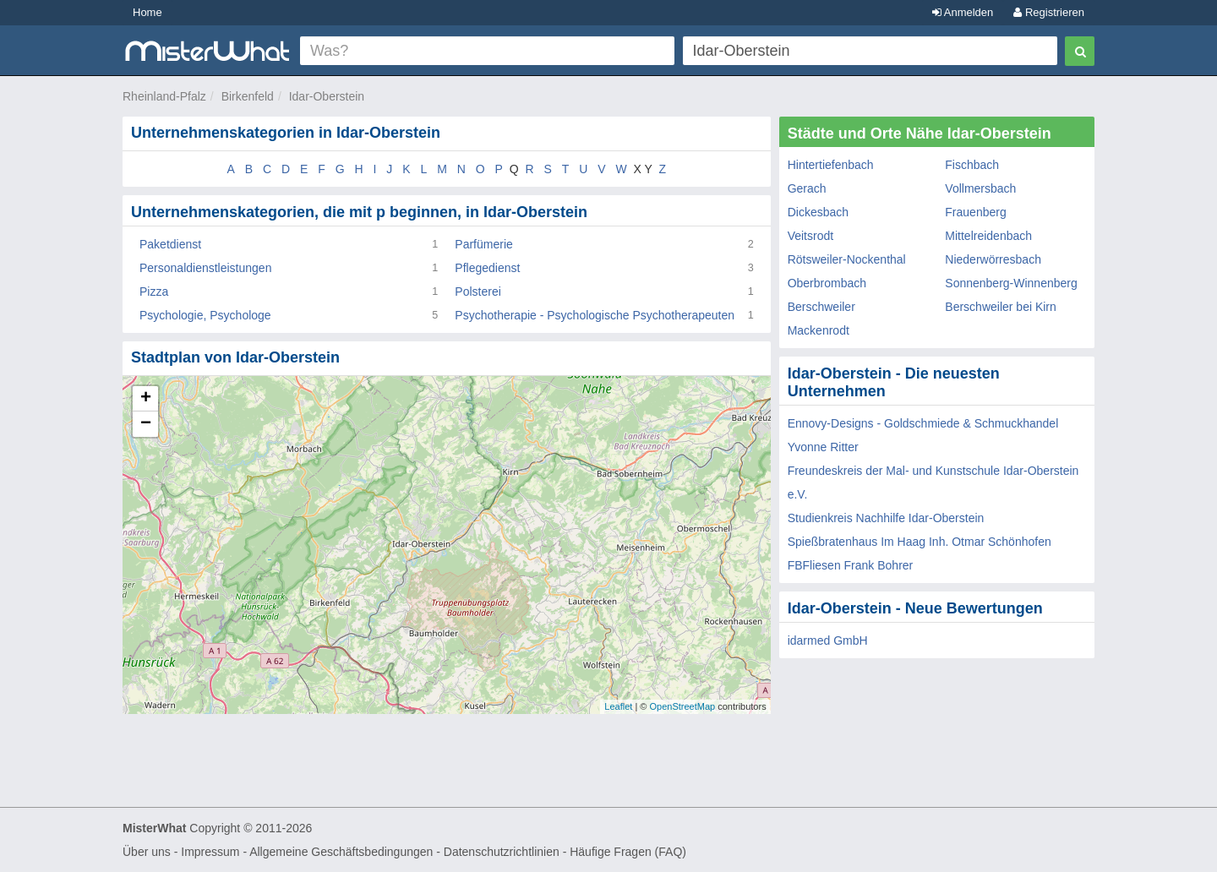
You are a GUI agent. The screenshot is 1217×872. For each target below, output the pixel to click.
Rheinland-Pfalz (164, 96)
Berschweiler (821, 306)
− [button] (145, 424)
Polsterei (477, 291)
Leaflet (618, 706)
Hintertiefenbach (831, 165)
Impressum (210, 851)
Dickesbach (818, 212)
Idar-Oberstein (326, 96)
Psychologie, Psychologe (205, 315)
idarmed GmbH (828, 640)
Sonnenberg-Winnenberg (1011, 283)
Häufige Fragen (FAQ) (628, 851)
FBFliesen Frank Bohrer (851, 565)
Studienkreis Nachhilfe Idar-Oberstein (886, 518)
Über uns (147, 851)
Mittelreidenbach (988, 236)
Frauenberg (975, 212)
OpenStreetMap (682, 706)
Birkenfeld (247, 96)
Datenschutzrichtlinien (501, 851)
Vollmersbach (980, 188)
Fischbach (972, 165)
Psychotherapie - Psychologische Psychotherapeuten (594, 315)
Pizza (153, 291)
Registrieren (1048, 12)
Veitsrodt (810, 236)
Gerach (807, 188)
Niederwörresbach (993, 259)
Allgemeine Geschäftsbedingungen (341, 851)
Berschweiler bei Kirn (1000, 306)
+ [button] (145, 398)
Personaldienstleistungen (205, 268)
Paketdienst (170, 244)
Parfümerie (483, 244)
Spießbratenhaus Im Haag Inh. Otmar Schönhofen (919, 541)
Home (147, 12)
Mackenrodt (818, 330)
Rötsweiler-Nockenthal (847, 259)
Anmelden (962, 12)
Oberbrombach (827, 283)
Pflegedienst (487, 268)
